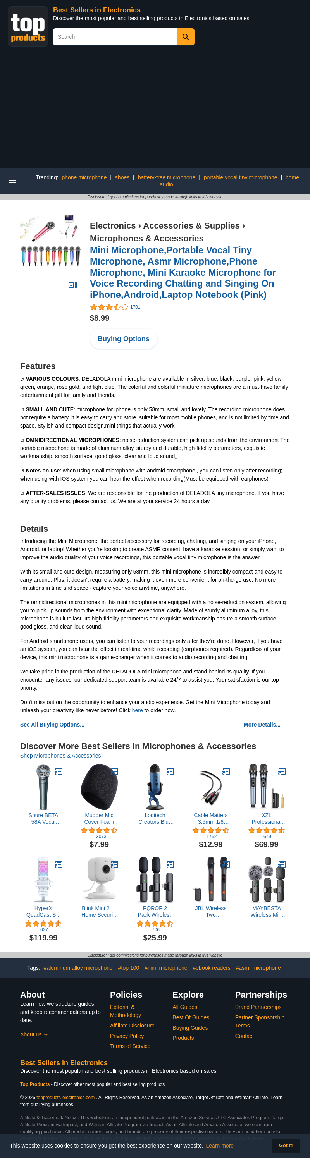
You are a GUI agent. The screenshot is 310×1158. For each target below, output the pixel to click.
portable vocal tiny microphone (240, 177)
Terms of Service (130, 1046)
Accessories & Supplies (191, 225)
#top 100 (129, 968)
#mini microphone (166, 968)
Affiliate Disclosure (132, 1025)
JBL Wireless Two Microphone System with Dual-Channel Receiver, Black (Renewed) (210, 911)
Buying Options (124, 339)
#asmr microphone (258, 968)
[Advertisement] (155, 109)
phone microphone (84, 177)
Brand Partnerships (258, 1007)
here (137, 710)
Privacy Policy (127, 1036)
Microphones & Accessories (147, 238)
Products (183, 1038)
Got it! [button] (286, 1145)
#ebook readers (212, 968)
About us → (34, 1034)
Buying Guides (190, 1028)
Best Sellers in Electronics (97, 10)
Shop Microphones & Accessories (60, 756)
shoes (122, 177)
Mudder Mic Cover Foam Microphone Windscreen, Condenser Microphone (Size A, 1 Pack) (99, 818)
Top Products (35, 1084)
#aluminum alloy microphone (78, 968)
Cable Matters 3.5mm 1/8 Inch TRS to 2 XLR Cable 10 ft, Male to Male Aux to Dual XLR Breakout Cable (210, 818)
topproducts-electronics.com (65, 1097)
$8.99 (99, 318)
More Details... (262, 725)
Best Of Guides (190, 1017)
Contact (244, 1036)
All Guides (184, 1007)
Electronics (113, 225)
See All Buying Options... (52, 725)
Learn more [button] (220, 1146)
